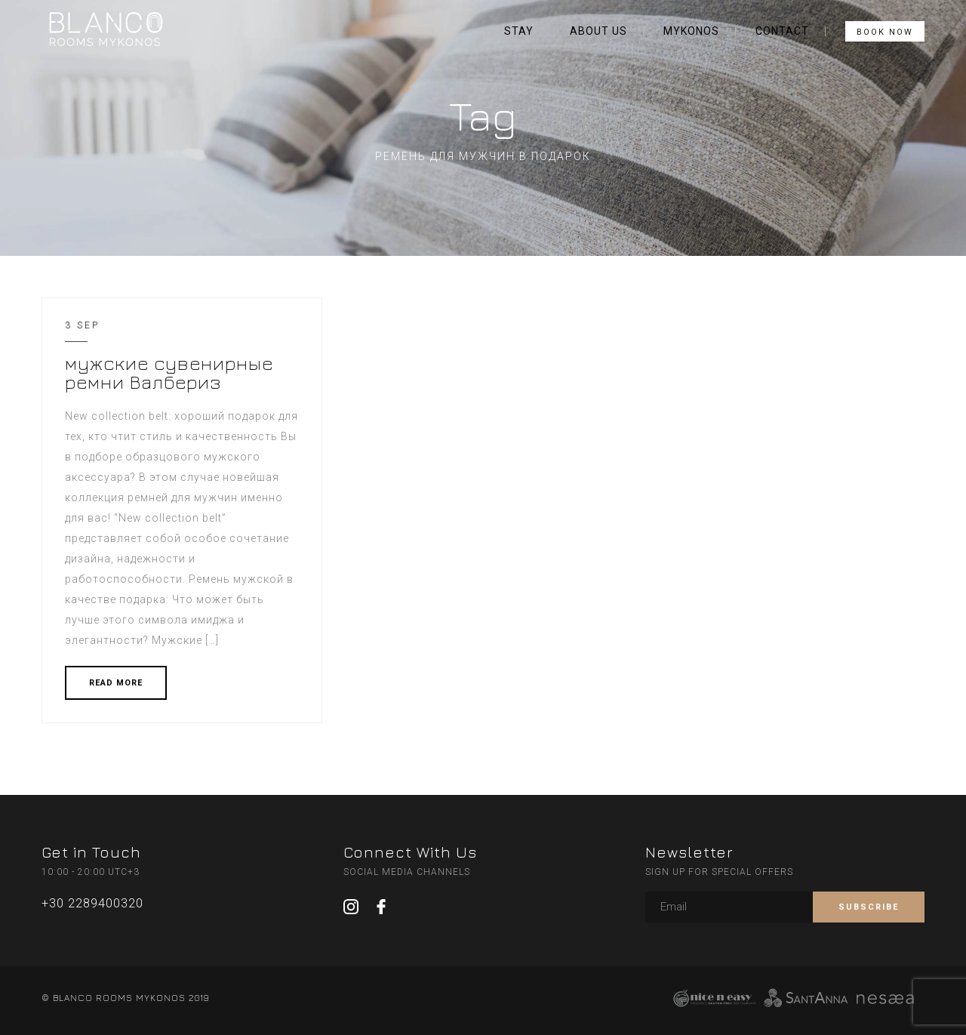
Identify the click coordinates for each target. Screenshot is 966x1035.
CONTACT (782, 31)
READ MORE (116, 683)
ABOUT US (598, 31)
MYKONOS (691, 31)
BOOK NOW (885, 32)
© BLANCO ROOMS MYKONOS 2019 (125, 997)
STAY (519, 31)
